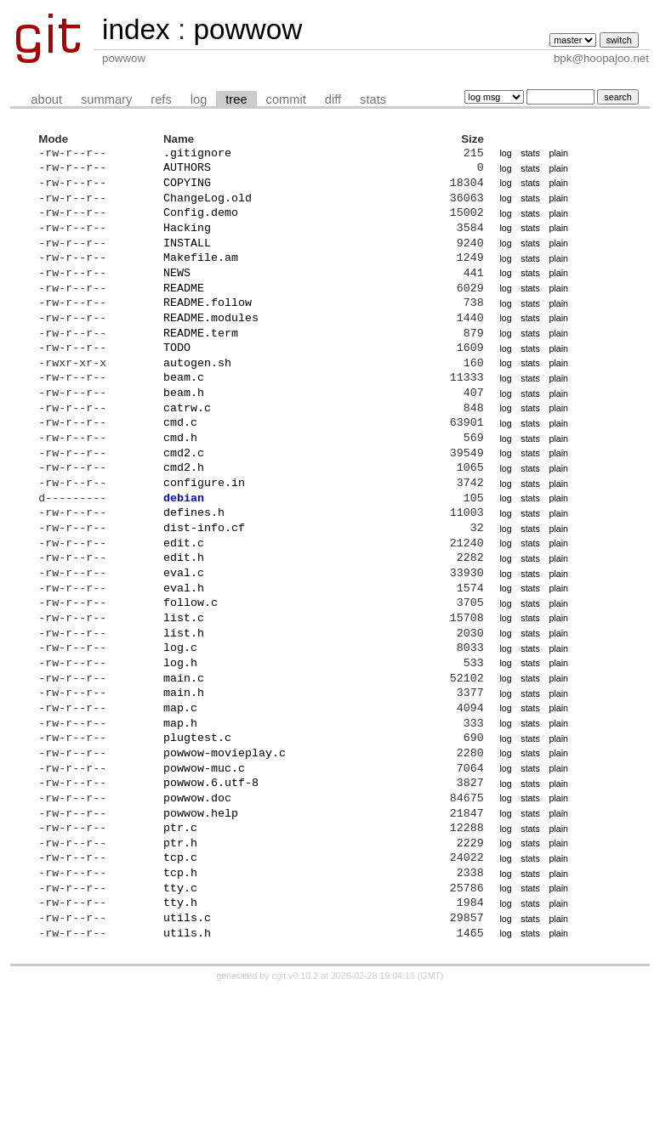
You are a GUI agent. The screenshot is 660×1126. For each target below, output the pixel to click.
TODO (177, 382)
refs (161, 99)
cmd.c (180, 470)
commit (286, 99)
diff (333, 99)
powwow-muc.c (204, 874)
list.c (183, 698)
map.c (180, 804)
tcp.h (180, 996)
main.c (183, 769)
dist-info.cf (204, 593)
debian (183, 558)
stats (373, 99)
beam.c (183, 417)
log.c (180, 733)
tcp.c (180, 979)
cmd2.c (183, 505)
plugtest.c (197, 838)
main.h (183, 786)
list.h (183, 716)
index (136, 29)
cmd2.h (183, 522)
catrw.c (187, 453)
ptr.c (180, 944)
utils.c (187, 1049)
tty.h (180, 1031)
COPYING (187, 189)
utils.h (187, 1067)
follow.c (190, 680)
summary (106, 99)
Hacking (187, 242)
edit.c (183, 611)
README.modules (211, 347)
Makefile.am (200, 277)
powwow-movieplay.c (224, 856)
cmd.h (180, 487)
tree (236, 99)
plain (559, 155)
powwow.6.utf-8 (211, 891)
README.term (200, 365)
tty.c (180, 1014)
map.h (180, 821)
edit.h (183, 628)
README (183, 312)
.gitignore (197, 154)
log (199, 99)
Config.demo (200, 224)
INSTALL (187, 260)
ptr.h (180, 962)
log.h (180, 751)
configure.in (204, 540)
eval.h (183, 663)
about (46, 99)
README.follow (207, 329)
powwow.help (200, 927)
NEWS (177, 295)
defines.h (194, 575)
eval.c (183, 646)
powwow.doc (197, 909)
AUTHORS (187, 171)
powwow (247, 29)
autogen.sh (197, 400)
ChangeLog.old (207, 207)
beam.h (183, 435)
